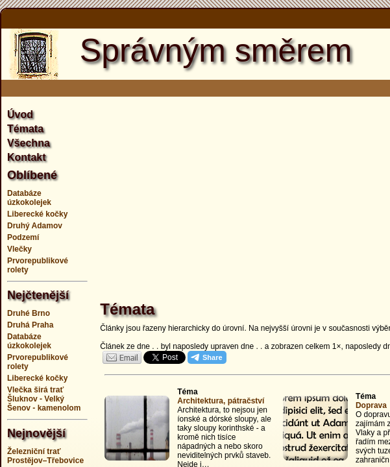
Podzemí (23, 237)
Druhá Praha (30, 324)
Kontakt (26, 157)
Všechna (28, 143)
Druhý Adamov (34, 225)
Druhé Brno (28, 313)
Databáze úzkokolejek (29, 198)
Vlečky (19, 249)
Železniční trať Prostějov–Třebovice (45, 456)
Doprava (371, 405)
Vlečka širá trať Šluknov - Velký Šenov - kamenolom (43, 399)
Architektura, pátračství (220, 400)
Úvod (20, 114)
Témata (25, 128)
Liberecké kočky (37, 214)
